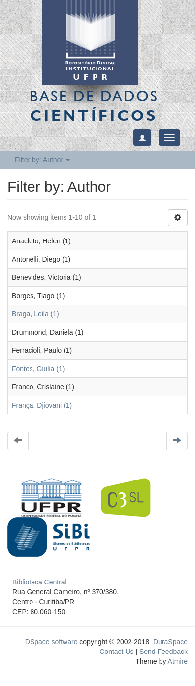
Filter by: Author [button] (42, 160)
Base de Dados (94, 105)
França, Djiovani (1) (42, 405)
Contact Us (116, 651)
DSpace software (51, 642)
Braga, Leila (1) (35, 314)
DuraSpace (170, 642)
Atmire (177, 661)
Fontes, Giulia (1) (38, 369)
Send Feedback (163, 651)
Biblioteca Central (39, 582)
